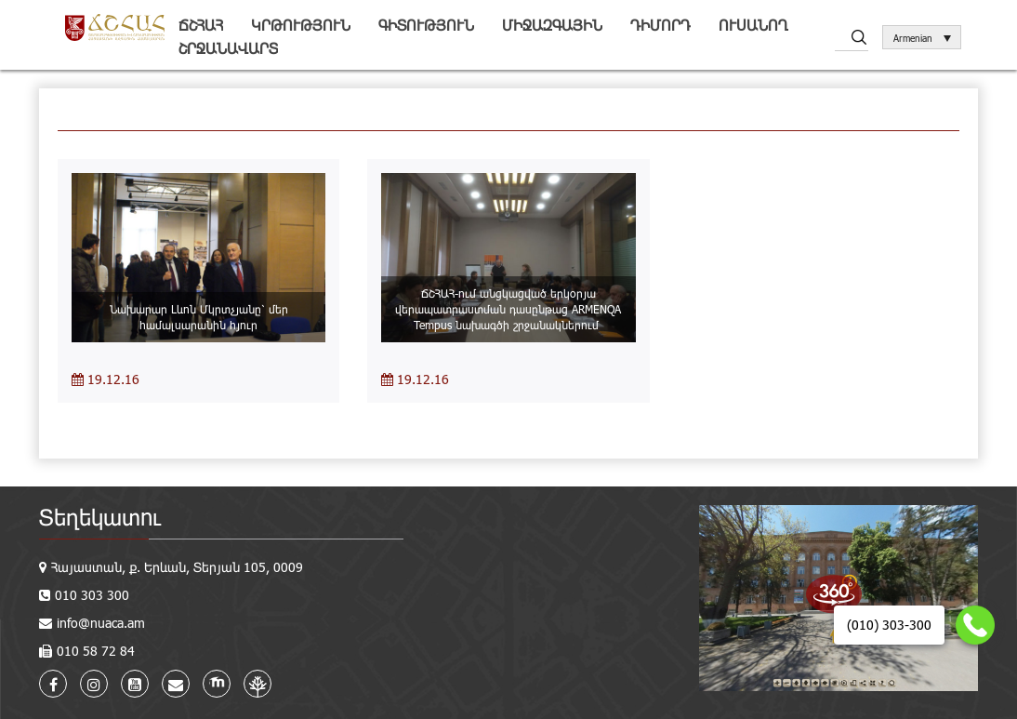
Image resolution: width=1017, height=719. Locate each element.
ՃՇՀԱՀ (200, 24)
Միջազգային (552, 24)
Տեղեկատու (100, 516)
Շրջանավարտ (228, 48)
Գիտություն (426, 24)
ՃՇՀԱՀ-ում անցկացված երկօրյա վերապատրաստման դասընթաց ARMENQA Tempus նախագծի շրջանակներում (508, 308)
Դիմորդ (660, 24)
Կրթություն (300, 24)
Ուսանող (753, 24)
